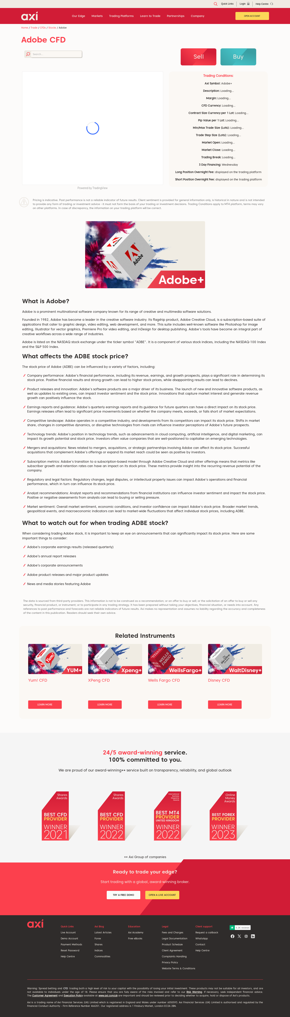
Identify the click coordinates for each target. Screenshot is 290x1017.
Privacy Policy (170, 962)
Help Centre (68, 956)
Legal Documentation (174, 938)
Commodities (102, 956)
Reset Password (70, 950)
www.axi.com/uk (108, 995)
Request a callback (206, 932)
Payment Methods (71, 944)
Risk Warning (194, 991)
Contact (200, 944)
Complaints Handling (174, 956)
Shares (99, 944)
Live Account (68, 932)
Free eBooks (135, 938)
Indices (99, 950)
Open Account (252, 16)
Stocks (52, 27)
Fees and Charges (172, 932)
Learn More (44, 704)
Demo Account (69, 938)
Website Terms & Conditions (178, 968)
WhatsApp (201, 938)
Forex (98, 938)
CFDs (43, 27)
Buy (238, 56)
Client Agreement (172, 950)
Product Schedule (172, 944)
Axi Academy (135, 932)
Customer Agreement (45, 995)
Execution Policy (73, 995)
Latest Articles (103, 932)
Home (24, 27)
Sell (198, 56)
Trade (34, 27)
